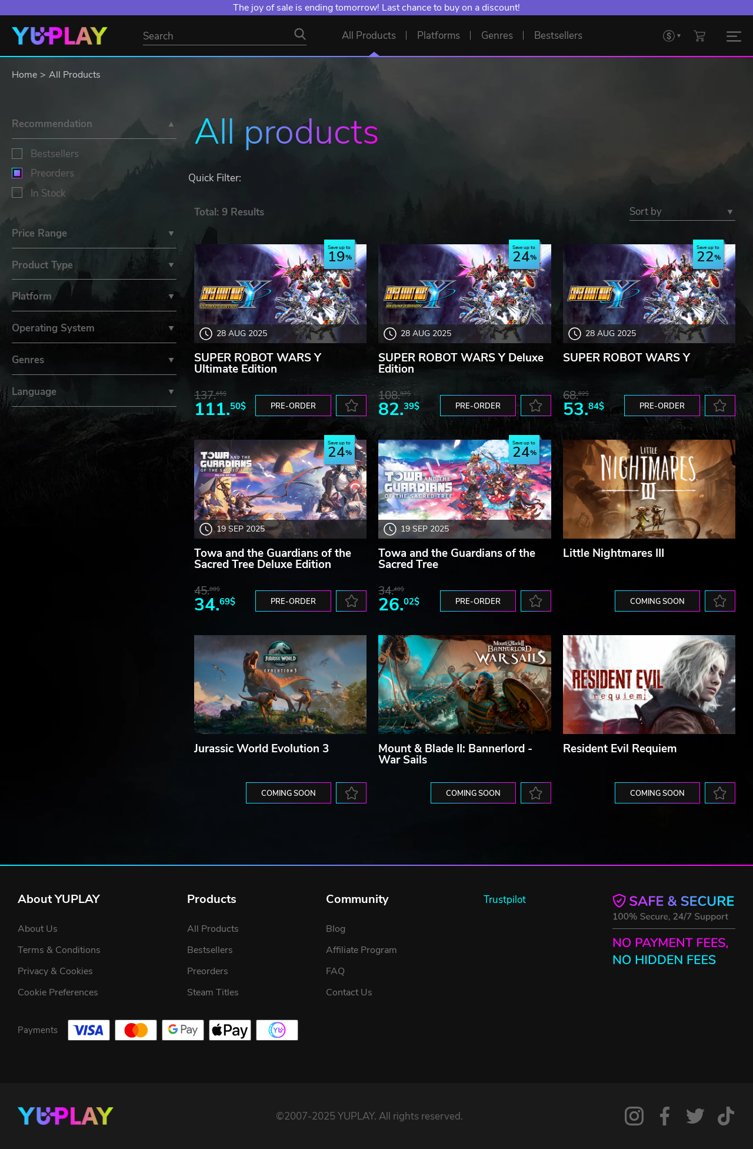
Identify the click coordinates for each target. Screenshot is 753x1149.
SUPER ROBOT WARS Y (626, 358)
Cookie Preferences (58, 992)
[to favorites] (351, 405)
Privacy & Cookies (55, 971)
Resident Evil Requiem (620, 748)
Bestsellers (55, 154)
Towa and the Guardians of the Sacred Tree (456, 559)
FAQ (335, 971)
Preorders (52, 173)
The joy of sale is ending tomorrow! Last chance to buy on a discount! (376, 7)
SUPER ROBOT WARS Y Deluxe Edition (461, 363)
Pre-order (293, 406)
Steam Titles (213, 992)
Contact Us (349, 992)
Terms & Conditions (59, 950)
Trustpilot (505, 899)
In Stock (48, 193)
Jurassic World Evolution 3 (261, 748)
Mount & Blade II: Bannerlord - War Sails (455, 754)
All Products (75, 74)
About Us (38, 929)
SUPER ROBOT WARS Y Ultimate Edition (257, 363)
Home (24, 74)
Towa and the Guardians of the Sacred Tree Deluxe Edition (272, 559)
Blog (335, 929)
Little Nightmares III (613, 553)
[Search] (300, 34)
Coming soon (657, 601)
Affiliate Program (361, 950)
